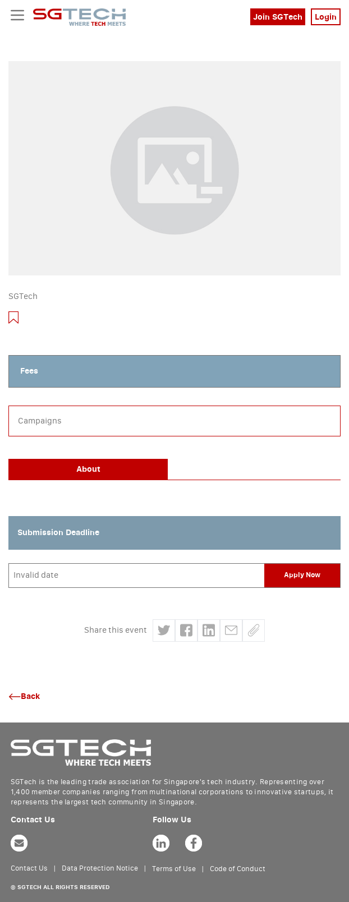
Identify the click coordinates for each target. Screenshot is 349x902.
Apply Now (302, 575)
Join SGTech (277, 17)
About (88, 469)
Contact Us (29, 868)
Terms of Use (174, 869)
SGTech (23, 296)
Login (326, 17)
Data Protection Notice (100, 868)
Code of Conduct (237, 869)
